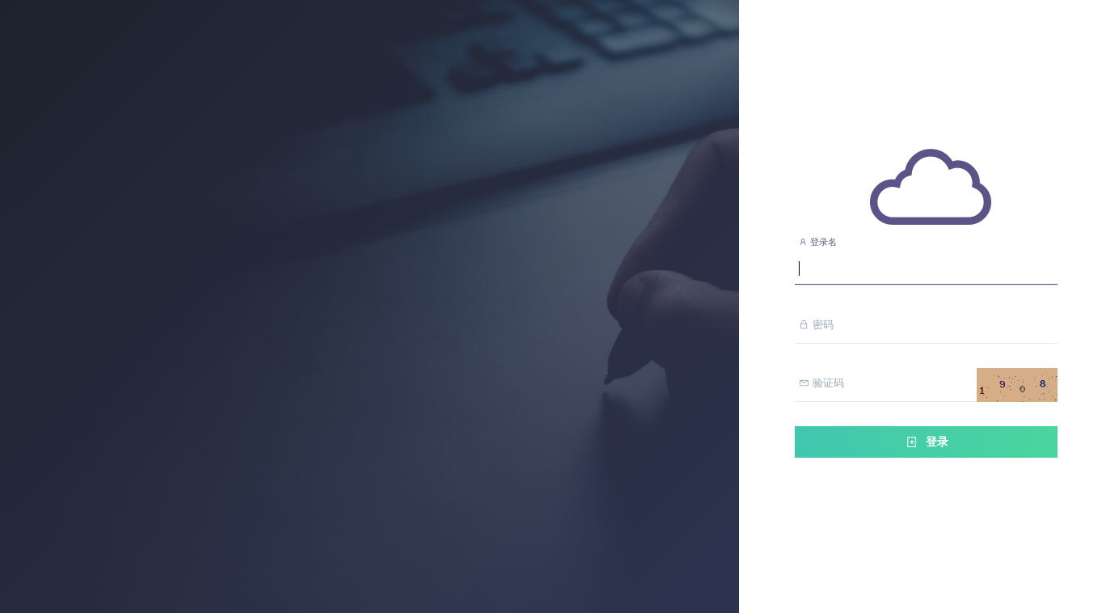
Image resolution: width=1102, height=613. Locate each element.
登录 (926, 442)
